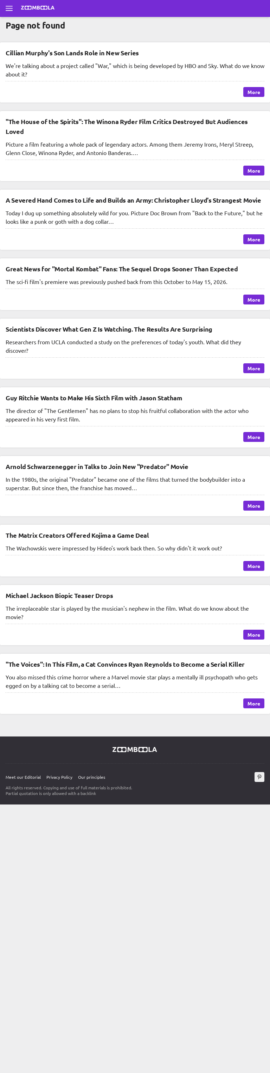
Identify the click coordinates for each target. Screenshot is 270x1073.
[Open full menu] (9, 8)
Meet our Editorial (23, 777)
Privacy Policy (59, 777)
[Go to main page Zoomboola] (38, 8)
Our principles (91, 777)
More (254, 92)
